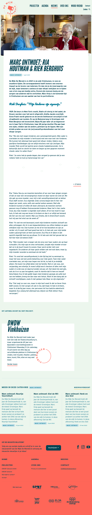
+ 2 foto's (77, 184)
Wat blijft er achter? (8, 474)
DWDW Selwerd (7, 472)
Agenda (45, 6)
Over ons (64, 6)
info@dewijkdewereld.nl (68, 469)
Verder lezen (12, 364)
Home (4, 459)
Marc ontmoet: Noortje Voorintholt (12, 395)
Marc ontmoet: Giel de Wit (46, 394)
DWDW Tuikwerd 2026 (9, 469)
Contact (87, 5)
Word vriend (77, 6)
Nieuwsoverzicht (82, 387)
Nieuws (54, 6)
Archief (4, 477)
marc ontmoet (15, 75)
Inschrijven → (53, 448)
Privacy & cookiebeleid (38, 469)
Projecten (34, 6)
